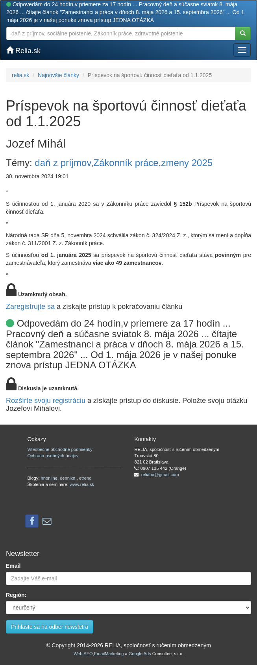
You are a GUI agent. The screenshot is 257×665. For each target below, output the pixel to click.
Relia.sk (23, 50)
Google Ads (140, 653)
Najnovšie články (58, 75)
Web (78, 653)
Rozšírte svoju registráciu (45, 401)
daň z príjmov (63, 162)
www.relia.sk (82, 484)
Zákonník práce (125, 162)
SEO (87, 653)
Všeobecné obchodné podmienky (59, 449)
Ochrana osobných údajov (52, 455)
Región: (16, 595)
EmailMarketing (109, 653)
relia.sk (20, 75)
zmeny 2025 (187, 162)
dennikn (68, 478)
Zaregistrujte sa (30, 306)
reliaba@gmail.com (160, 474)
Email (13, 566)
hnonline (49, 478)
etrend (85, 478)
